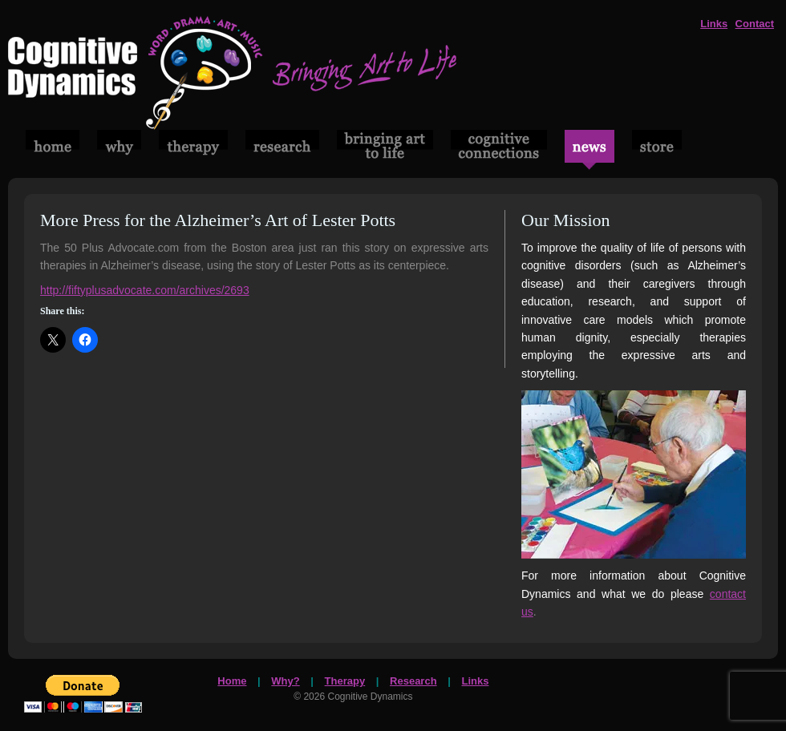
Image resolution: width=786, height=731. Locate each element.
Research (413, 681)
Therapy (345, 681)
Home (231, 681)
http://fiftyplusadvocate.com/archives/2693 (144, 290)
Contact (754, 24)
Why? (285, 681)
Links (713, 24)
